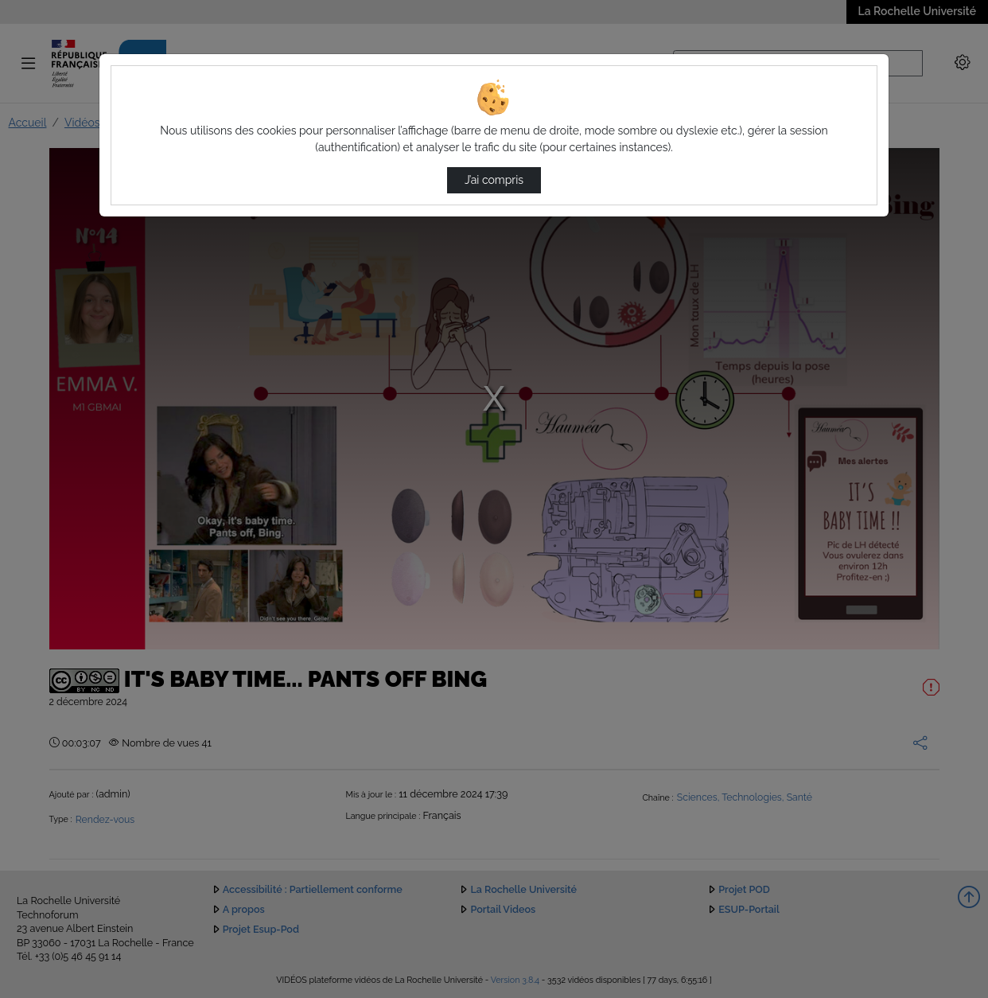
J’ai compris (494, 179)
